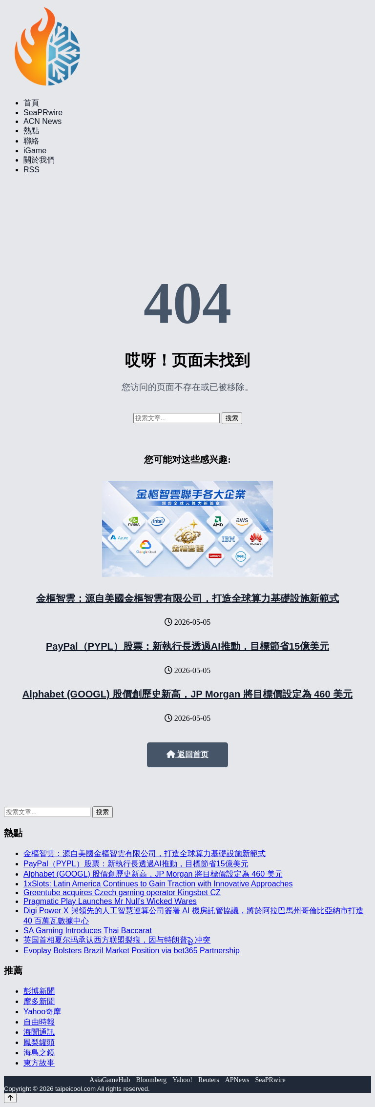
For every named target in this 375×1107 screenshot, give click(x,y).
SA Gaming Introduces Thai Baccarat (87, 930)
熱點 (31, 130)
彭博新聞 (39, 991)
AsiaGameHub (109, 1080)
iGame (34, 150)
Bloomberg (151, 1080)
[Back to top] (10, 1098)
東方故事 (39, 1063)
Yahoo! (182, 1080)
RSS (31, 169)
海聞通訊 (39, 1032)
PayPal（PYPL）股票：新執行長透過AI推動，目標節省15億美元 (187, 646)
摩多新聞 (39, 1001)
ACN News (42, 121)
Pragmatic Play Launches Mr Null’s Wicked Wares (110, 901)
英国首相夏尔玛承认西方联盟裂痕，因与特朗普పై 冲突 (116, 940)
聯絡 (31, 141)
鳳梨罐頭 (39, 1042)
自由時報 (39, 1022)
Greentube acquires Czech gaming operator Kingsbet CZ (122, 892)
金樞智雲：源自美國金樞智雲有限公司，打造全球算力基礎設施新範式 (187, 598)
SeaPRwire (42, 112)
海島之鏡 (39, 1052)
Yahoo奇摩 (42, 1011)
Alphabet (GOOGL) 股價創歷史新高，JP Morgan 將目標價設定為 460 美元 (187, 694)
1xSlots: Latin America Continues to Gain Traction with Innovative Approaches (157, 884)
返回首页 (187, 754)
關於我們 (39, 160)
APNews (237, 1080)
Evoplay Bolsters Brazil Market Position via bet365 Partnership (131, 950)
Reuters (208, 1080)
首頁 (31, 103)
